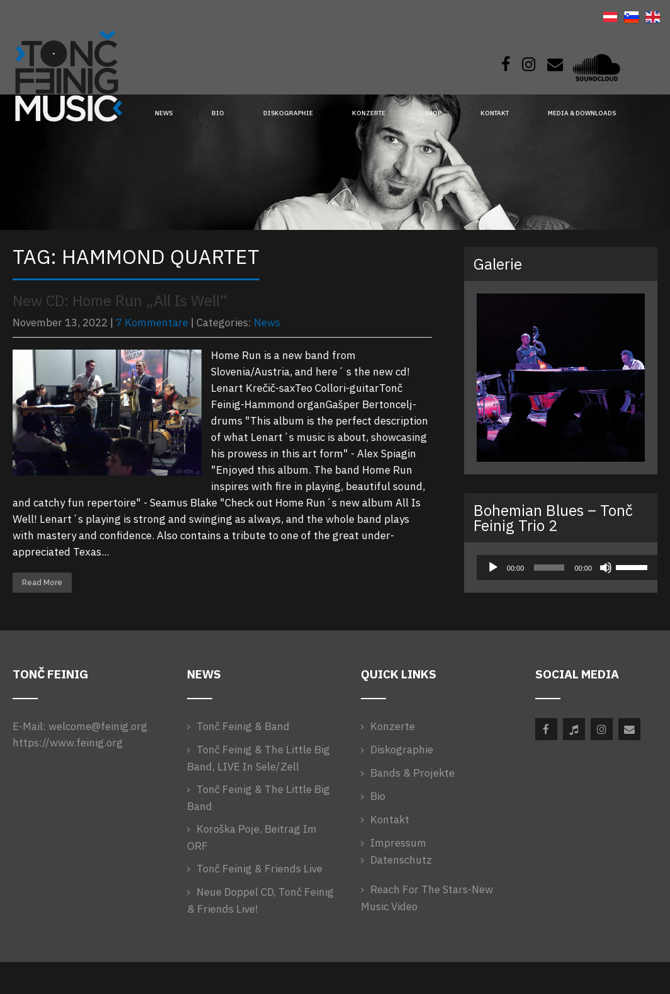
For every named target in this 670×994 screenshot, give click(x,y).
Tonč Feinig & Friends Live (259, 869)
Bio (218, 113)
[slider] (549, 567)
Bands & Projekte (412, 773)
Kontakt (494, 113)
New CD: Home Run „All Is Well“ (120, 300)
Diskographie (288, 113)
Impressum (398, 843)
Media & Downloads (582, 113)
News (164, 113)
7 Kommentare (152, 322)
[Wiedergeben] (493, 567)
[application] (561, 567)
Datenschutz (401, 860)
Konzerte (368, 113)
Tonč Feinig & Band (243, 726)
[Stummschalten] (605, 567)
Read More (42, 582)
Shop (432, 113)
